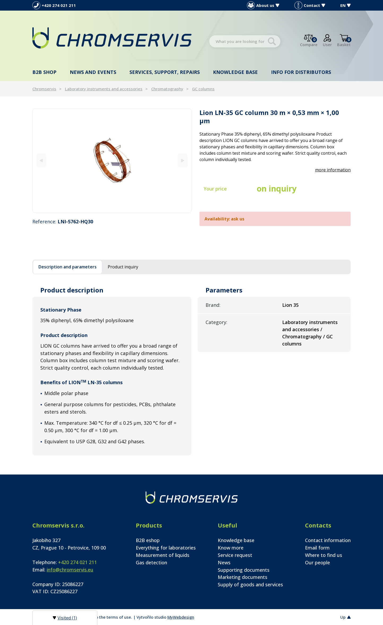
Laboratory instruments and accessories (103, 88)
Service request (235, 555)
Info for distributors (301, 72)
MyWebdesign (180, 617)
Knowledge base (235, 72)
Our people (317, 562)
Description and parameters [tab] (67, 267)
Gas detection (151, 562)
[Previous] (41, 160)
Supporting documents (243, 570)
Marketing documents (242, 577)
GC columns (203, 88)
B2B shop (44, 72)
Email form (317, 547)
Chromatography (167, 88)
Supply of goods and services (250, 584)
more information (333, 170)
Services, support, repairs (164, 72)
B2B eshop (148, 540)
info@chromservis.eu (70, 569)
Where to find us (323, 555)
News (224, 562)
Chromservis (44, 88)
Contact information (328, 540)
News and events (93, 72)
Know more (230, 547)
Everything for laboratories (166, 547)
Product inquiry (123, 267)
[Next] (183, 160)
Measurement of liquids (162, 555)
